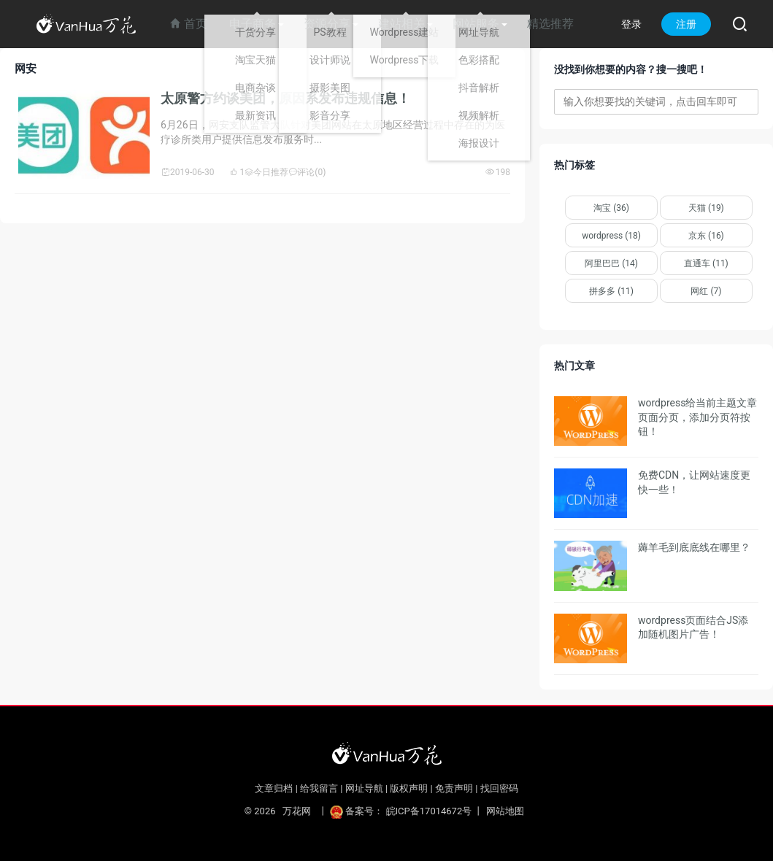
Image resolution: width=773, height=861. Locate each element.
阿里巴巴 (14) (611, 263)
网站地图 (505, 811)
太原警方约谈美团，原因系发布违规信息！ (285, 98)
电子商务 (252, 24)
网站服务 (476, 24)
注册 (686, 24)
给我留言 (319, 788)
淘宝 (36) (611, 208)
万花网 (296, 811)
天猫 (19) (706, 208)
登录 (631, 24)
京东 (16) (706, 236)
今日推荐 (266, 172)
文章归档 (274, 788)
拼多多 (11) (611, 291)
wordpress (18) (611, 236)
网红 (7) (706, 291)
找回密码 (499, 788)
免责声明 (454, 788)
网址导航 (364, 788)
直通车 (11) (706, 263)
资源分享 (327, 24)
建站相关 (401, 24)
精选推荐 (550, 24)
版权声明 (409, 788)
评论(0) (307, 172)
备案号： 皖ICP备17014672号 (402, 811)
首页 (188, 24)
